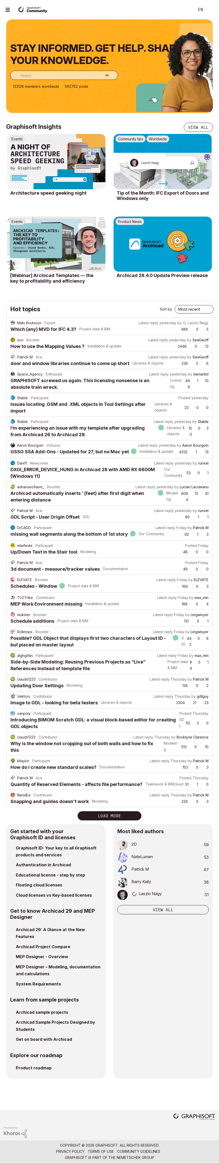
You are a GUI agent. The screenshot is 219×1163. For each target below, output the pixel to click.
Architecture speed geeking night (48, 193)
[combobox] (64, 75)
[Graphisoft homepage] (194, 1117)
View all (198, 127)
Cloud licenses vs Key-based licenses (54, 895)
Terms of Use (101, 1151)
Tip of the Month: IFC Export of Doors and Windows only (163, 195)
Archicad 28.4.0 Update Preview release (162, 275)
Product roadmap (34, 1067)
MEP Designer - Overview (42, 956)
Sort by (166, 309)
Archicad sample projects (42, 1012)
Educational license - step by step (50, 875)
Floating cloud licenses (39, 884)
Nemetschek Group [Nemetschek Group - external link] (135, 1157)
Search (185, 9)
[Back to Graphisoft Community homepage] (34, 9)
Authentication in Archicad (43, 864)
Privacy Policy (70, 1151)
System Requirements (38, 983)
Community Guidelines (138, 1151)
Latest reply (148, 323)
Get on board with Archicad (44, 1039)
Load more (109, 815)
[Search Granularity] (103, 75)
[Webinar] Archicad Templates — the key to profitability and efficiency (51, 278)
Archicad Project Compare (43, 946)
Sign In (210, 9)
